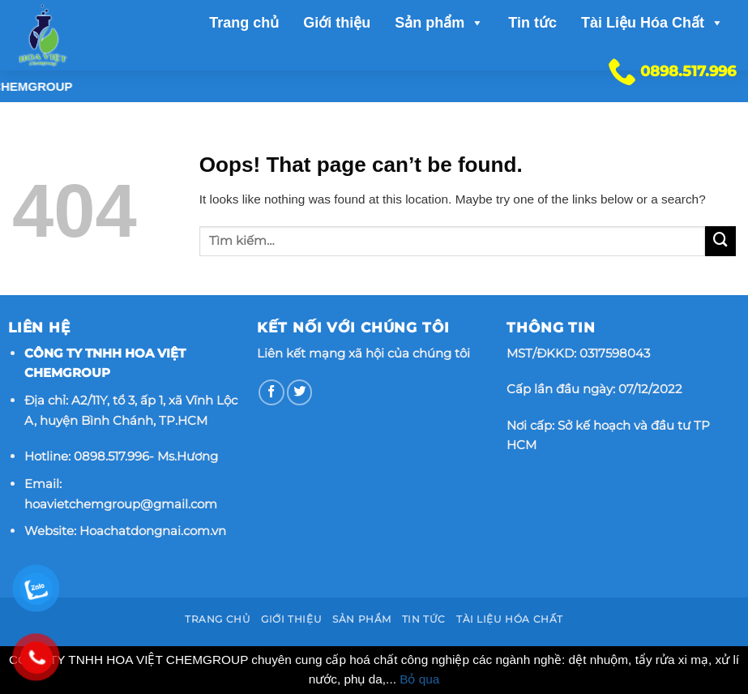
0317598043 (614, 353)
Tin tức (532, 23)
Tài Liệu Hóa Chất (652, 23)
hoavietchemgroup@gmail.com (120, 504)
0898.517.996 (111, 456)
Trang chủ (244, 23)
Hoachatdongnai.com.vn (152, 530)
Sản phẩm (439, 23)
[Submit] (720, 241)
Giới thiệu (336, 23)
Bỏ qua (419, 679)
